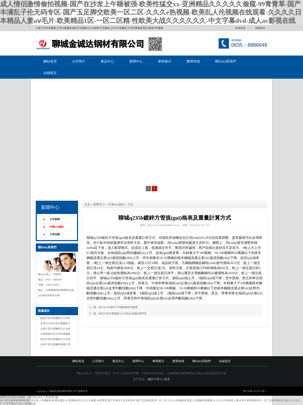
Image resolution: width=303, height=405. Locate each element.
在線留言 (50, 73)
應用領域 (193, 61)
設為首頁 (240, 28)
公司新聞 (55, 219)
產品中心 (107, 61)
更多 (167, 379)
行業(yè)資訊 (57, 226)
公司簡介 (78, 61)
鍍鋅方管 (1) (155, 379)
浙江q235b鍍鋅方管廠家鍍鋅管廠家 (118, 307)
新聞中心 (136, 61)
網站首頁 (50, 61)
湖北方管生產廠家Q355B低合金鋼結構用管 (122, 313)
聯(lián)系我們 (225, 61)
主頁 (87, 204)
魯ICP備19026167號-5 (255, 391)
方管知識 (55, 234)
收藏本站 (260, 28)
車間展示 (164, 61)
